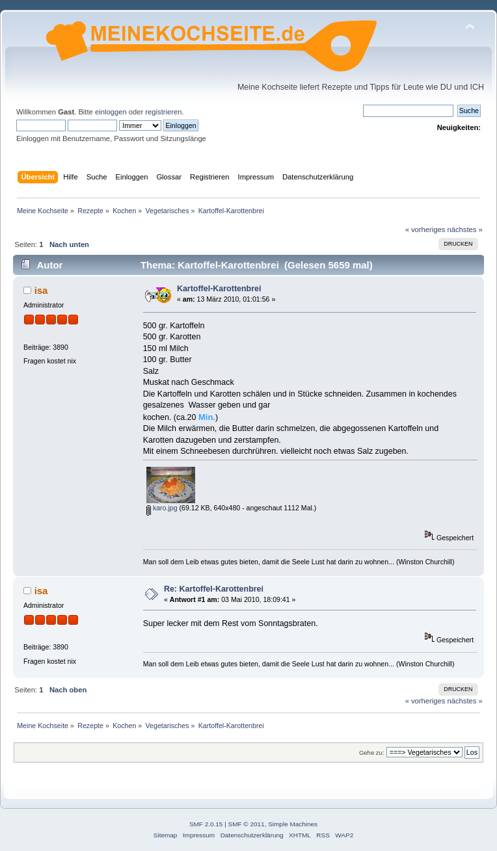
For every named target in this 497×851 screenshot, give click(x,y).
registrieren (163, 112)
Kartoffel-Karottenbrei (219, 288)
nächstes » (465, 229)
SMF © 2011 (246, 824)
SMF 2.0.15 (206, 824)
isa (41, 290)
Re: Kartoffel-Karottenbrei (213, 589)
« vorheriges (425, 229)
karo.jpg (162, 508)
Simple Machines (292, 824)
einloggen (111, 112)
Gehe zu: (371, 752)
